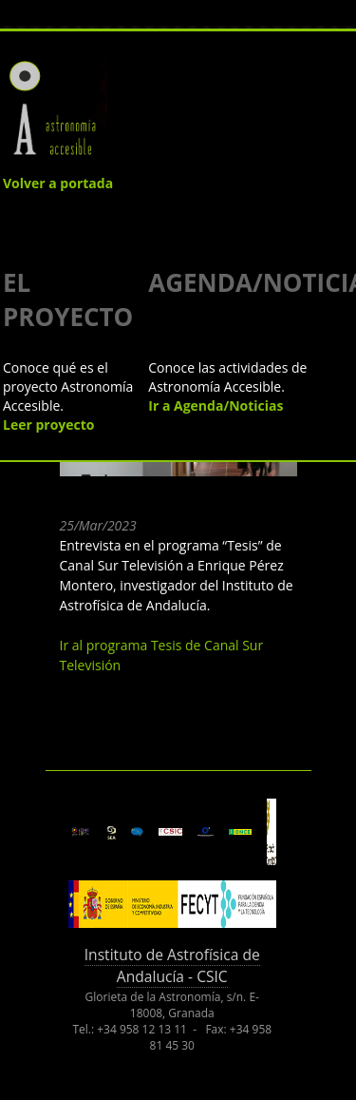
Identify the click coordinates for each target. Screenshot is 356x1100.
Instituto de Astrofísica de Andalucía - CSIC (172, 965)
